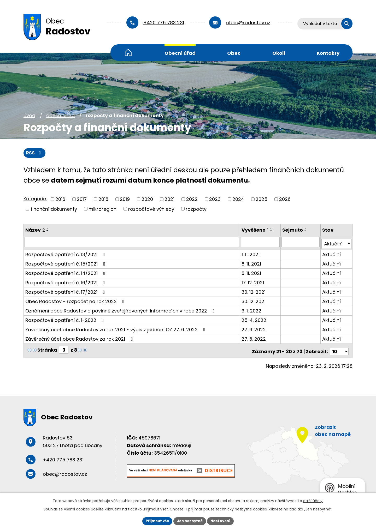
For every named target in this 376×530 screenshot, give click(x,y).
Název (35, 230)
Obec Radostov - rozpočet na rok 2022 (75, 300)
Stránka (47, 348)
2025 (261, 199)
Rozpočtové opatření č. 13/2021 (66, 253)
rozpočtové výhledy (151, 209)
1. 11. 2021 (251, 253)
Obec (233, 53)
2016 (60, 199)
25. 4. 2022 (254, 319)
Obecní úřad (180, 53)
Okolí (278, 53)
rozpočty (196, 209)
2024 (238, 199)
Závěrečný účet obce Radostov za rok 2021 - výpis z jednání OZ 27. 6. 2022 (116, 328)
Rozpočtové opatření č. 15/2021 (66, 262)
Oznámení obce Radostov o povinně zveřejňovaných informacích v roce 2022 (121, 309)
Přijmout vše (155, 520)
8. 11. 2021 (252, 262)
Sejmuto (293, 230)
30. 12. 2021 (254, 290)
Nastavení (222, 520)
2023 (215, 199)
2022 (192, 199)
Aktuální (331, 253)
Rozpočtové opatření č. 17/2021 (66, 290)
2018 (103, 199)
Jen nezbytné (190, 520)
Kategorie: (35, 199)
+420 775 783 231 (163, 22)
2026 (285, 199)
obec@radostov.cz (248, 22)
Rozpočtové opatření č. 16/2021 (66, 281)
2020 (147, 199)
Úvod (128, 52)
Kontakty (328, 53)
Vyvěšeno (255, 230)
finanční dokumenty (54, 209)
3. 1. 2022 (252, 309)
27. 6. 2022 (254, 328)
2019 (125, 199)
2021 (169, 199)
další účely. (313, 500)
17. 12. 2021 (253, 281)
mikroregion (102, 209)
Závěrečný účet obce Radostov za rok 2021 (80, 337)
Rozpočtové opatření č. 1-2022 (65, 319)
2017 (82, 199)
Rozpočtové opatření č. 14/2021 (66, 272)
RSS (35, 153)
